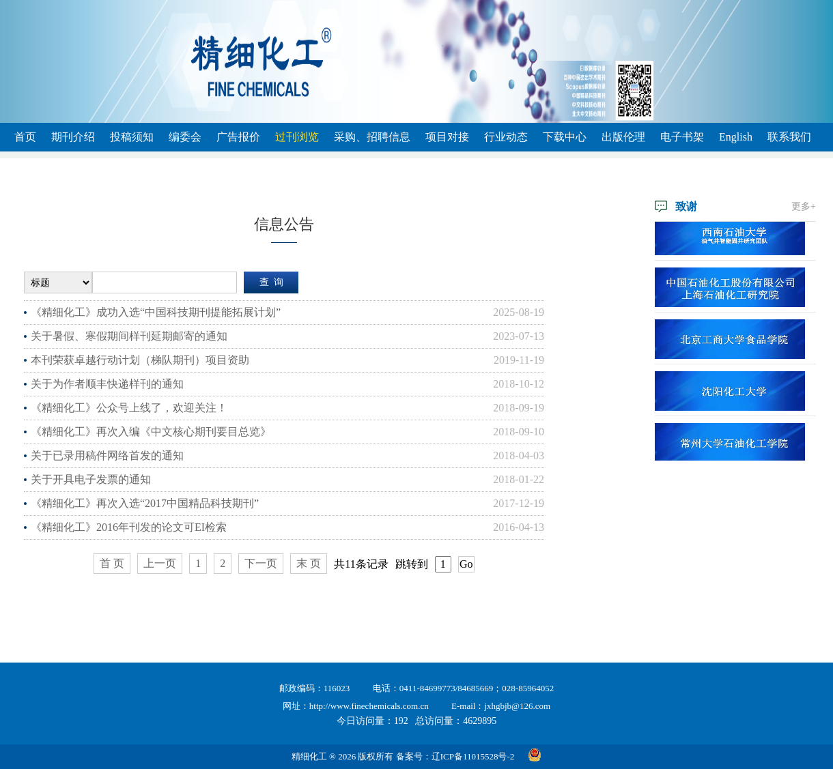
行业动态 (506, 137)
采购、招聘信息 (372, 137)
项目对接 (447, 137)
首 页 (112, 563)
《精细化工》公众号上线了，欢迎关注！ (129, 407)
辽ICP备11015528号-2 (473, 756)
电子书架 (682, 137)
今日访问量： (372, 721)
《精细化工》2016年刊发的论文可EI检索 (129, 527)
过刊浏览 (297, 137)
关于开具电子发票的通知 (91, 479)
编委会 (185, 137)
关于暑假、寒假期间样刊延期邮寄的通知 (129, 336)
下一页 (260, 563)
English (735, 137)
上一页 (159, 563)
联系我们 (789, 137)
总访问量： (455, 721)
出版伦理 (623, 137)
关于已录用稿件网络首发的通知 (107, 455)
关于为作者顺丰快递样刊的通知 (107, 384)
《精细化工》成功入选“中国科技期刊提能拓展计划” (156, 312)
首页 (25, 137)
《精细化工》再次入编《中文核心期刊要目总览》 (151, 431)
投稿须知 (132, 137)
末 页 (308, 563)
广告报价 (238, 137)
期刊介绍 (73, 137)
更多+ (803, 206)
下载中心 (565, 137)
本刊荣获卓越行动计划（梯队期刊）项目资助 (140, 360)
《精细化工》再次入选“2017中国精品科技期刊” (145, 503)
